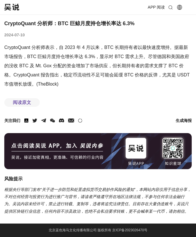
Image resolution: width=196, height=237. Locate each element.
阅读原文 (22, 102)
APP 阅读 (156, 7)
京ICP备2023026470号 (129, 230)
